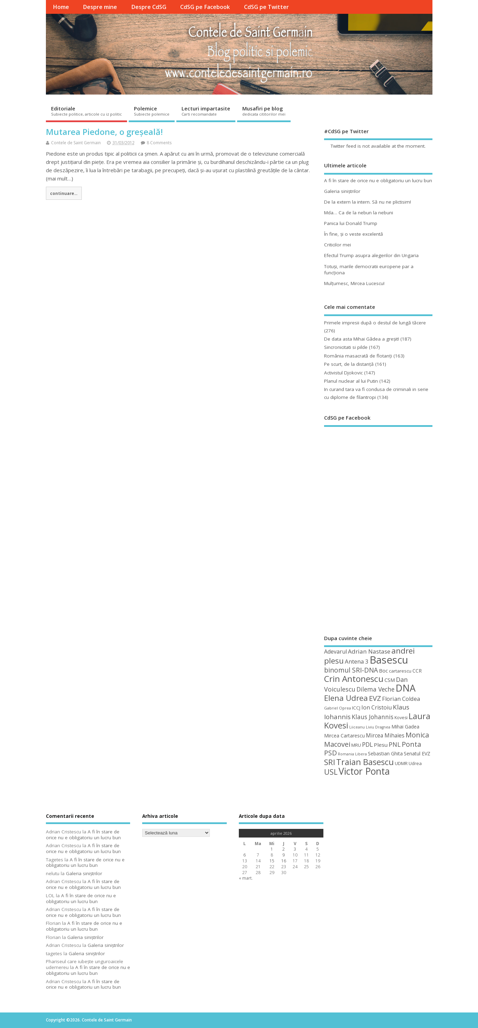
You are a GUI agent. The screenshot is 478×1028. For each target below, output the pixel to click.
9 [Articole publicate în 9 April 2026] (283, 855)
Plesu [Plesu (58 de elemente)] (381, 744)
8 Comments (159, 143)
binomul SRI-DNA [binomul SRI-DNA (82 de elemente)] (351, 670)
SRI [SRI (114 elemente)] (329, 762)
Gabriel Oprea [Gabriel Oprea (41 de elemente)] (337, 708)
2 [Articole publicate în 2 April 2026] (283, 849)
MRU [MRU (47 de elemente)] (356, 745)
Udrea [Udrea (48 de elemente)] (415, 763)
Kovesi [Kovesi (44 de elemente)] (401, 718)
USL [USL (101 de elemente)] (331, 772)
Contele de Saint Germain (76, 143)
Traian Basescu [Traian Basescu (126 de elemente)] (365, 761)
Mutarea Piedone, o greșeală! (104, 131)
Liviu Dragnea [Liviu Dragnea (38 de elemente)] (378, 727)
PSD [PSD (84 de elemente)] (330, 752)
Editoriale (86, 111)
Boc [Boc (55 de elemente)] (383, 670)
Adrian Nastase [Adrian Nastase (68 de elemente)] (369, 651)
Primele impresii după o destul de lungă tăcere (375, 323)
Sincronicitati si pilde (346, 347)
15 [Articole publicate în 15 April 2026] (272, 861)
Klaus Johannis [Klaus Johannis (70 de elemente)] (372, 717)
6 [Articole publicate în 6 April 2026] (244, 855)
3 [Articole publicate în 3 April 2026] (295, 849)
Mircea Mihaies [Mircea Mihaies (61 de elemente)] (385, 735)
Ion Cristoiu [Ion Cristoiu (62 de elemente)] (376, 707)
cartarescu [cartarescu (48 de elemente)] (400, 671)
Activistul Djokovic (343, 373)
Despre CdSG (148, 7)
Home (61, 7)
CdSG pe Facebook (205, 7)
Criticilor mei (337, 245)
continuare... (63, 193)
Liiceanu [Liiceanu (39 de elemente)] (357, 727)
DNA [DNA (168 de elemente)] (406, 688)
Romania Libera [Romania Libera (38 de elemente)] (352, 754)
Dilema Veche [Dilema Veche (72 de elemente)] (375, 689)
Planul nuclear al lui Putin (351, 381)
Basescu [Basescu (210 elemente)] (389, 660)
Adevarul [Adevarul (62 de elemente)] (335, 651)
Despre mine (100, 7)
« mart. (246, 878)
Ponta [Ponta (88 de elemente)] (411, 744)
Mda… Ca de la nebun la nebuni (358, 212)
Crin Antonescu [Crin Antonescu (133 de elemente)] (353, 678)
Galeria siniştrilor (342, 191)
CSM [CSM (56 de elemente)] (389, 679)
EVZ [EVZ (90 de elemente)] (375, 698)
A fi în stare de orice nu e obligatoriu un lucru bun (378, 180)
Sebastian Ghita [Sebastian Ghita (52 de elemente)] (385, 753)
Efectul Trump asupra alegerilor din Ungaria (371, 255)
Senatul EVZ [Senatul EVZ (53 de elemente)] (417, 753)
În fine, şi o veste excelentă (353, 234)
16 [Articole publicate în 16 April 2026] (283, 861)
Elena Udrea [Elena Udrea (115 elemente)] (346, 698)
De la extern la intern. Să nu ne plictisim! (367, 202)
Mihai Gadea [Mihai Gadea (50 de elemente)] (405, 726)
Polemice (151, 111)
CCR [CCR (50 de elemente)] (417, 670)
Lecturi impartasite (206, 111)
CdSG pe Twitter (266, 7)
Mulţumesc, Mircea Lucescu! (354, 283)
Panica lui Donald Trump (350, 223)
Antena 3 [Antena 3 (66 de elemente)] (357, 661)
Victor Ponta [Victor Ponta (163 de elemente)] (364, 771)
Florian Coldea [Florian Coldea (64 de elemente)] (401, 699)
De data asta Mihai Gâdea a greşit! (361, 339)
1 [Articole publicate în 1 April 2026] (272, 849)
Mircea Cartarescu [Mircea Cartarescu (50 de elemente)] (344, 735)
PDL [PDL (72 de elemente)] (367, 744)
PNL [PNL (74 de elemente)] (395, 744)
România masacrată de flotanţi (358, 356)
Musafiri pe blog (263, 111)
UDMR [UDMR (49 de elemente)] (401, 763)
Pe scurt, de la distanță (349, 364)
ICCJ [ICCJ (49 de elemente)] (356, 708)
